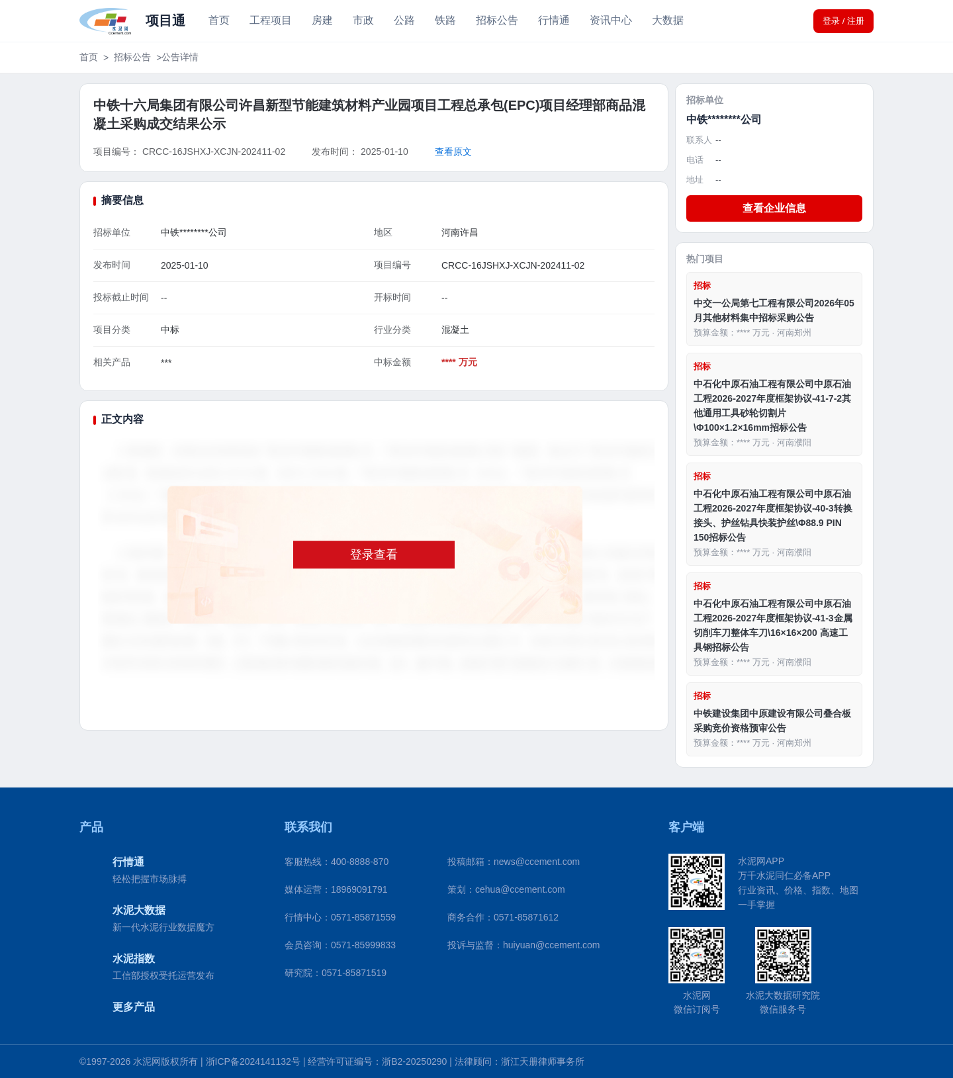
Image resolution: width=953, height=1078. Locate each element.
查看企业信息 (774, 208)
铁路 (445, 20)
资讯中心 (611, 20)
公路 (404, 20)
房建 (322, 20)
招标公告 (497, 20)
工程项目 (271, 20)
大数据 (668, 20)
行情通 (554, 20)
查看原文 (453, 151)
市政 (363, 20)
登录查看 (374, 554)
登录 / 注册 (843, 21)
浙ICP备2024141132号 (253, 1061)
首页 (219, 20)
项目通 (165, 20)
